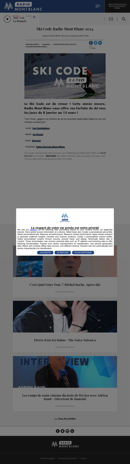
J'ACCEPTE (45, 252)
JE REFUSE (62, 252)
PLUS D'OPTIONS (83, 252)
